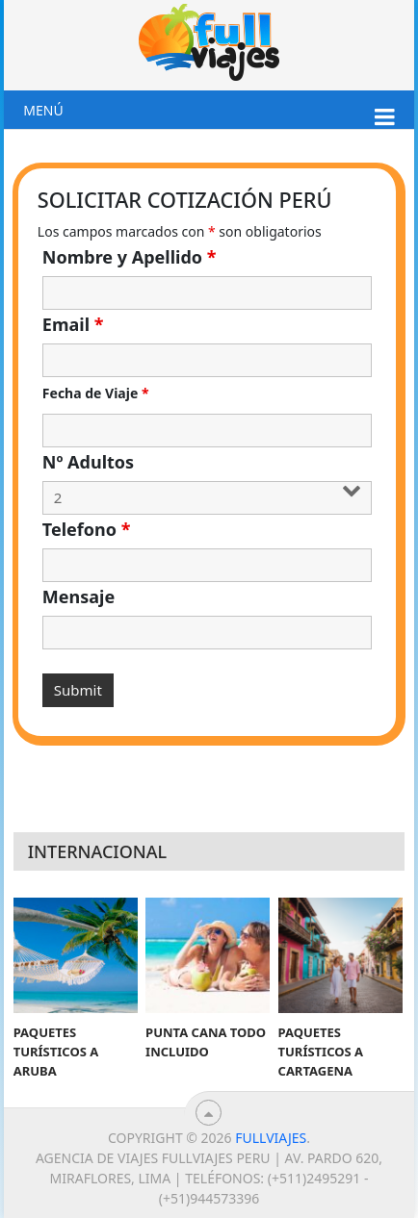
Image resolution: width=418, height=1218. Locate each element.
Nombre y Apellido (129, 256)
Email (73, 324)
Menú (43, 110)
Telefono (86, 529)
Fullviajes (270, 1138)
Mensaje (78, 596)
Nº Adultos (88, 461)
